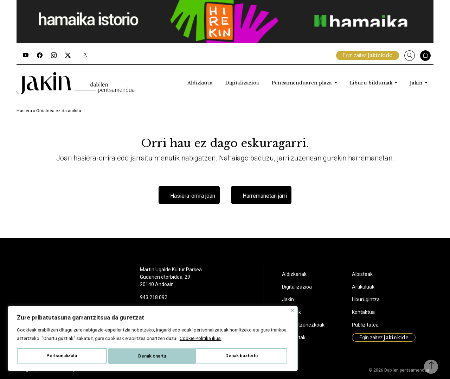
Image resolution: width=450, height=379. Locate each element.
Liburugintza (342, 303)
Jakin (406, 86)
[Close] (163, 287)
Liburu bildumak (361, 86)
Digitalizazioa (232, 86)
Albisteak (338, 278)
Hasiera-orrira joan (192, 204)
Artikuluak (339, 290)
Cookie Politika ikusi (125, 332)
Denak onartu (139, 350)
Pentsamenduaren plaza (292, 86)
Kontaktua (339, 316)
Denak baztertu (93, 350)
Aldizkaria (189, 86)
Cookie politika (83, 368)
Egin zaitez (354, 55)
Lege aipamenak (48, 368)
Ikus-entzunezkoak (278, 328)
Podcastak (269, 341)
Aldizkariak (269, 278)
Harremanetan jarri (265, 204)
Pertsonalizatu (46, 350)
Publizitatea (341, 328)
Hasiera (34, 115)
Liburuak (266, 316)
